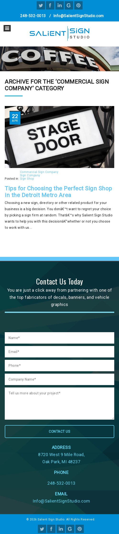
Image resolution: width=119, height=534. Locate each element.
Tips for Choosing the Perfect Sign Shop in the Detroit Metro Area (58, 191)
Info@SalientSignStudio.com (78, 16)
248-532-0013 (33, 16)
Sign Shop (27, 178)
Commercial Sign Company (39, 172)
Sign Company (30, 175)
